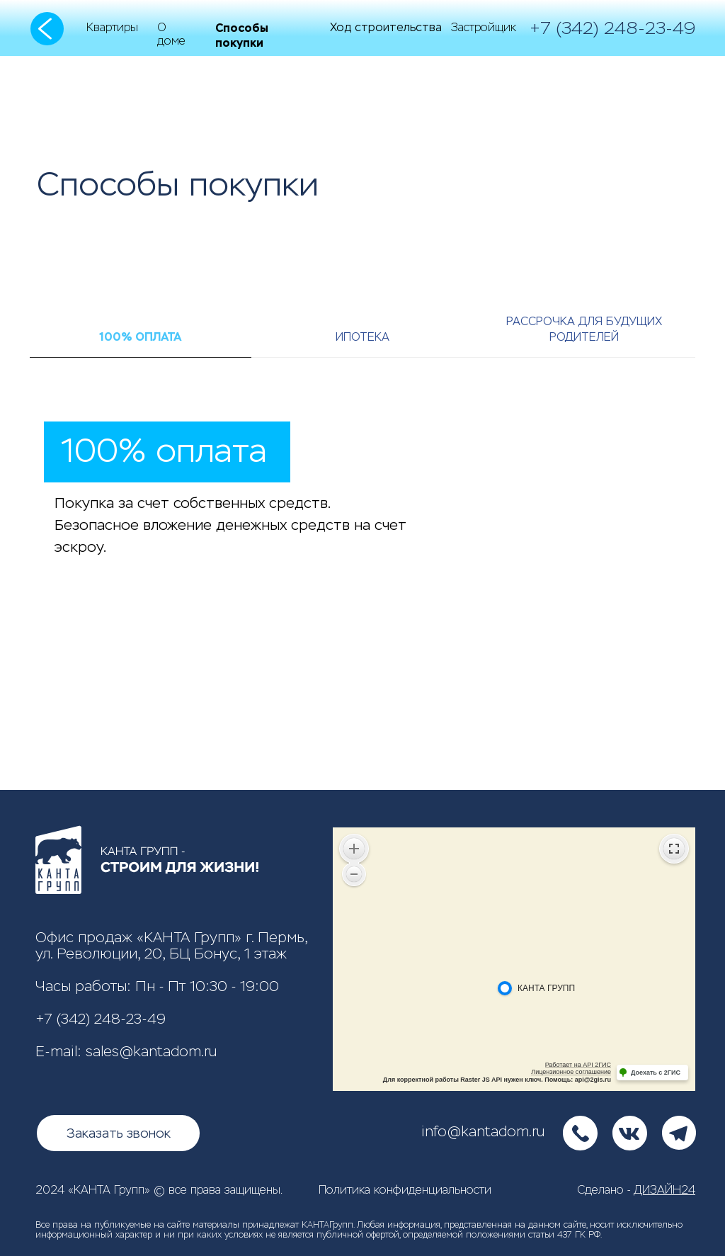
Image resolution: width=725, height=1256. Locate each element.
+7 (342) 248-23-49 (100, 1019)
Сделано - (636, 1189)
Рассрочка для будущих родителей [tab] (584, 329)
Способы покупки (241, 35)
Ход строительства (386, 27)
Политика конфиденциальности (405, 1189)
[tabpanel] (362, 595)
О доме (171, 34)
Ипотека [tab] (362, 337)
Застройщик (483, 27)
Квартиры (112, 27)
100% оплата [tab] (140, 336)
